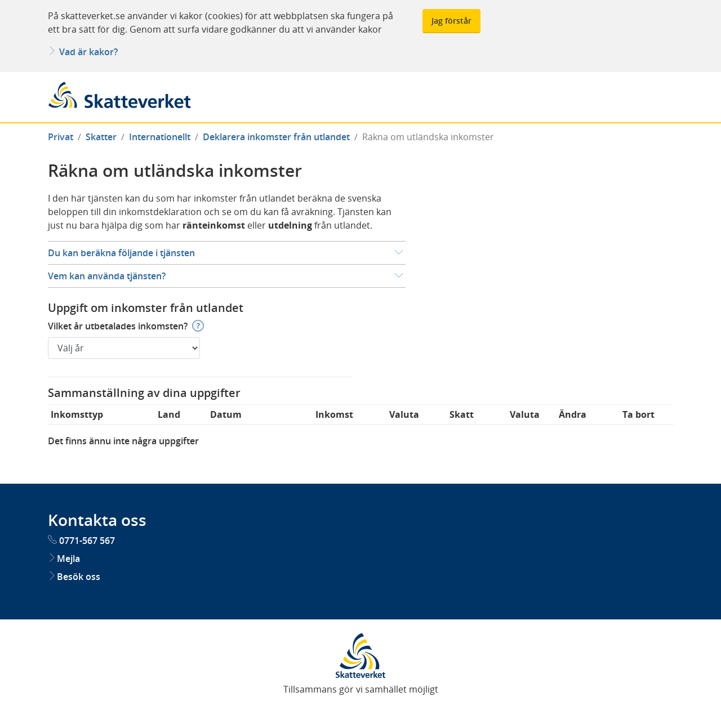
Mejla (64, 558)
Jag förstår (451, 20)
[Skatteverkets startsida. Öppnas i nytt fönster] (360, 655)
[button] (227, 253)
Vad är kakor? (83, 52)
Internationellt (159, 137)
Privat (60, 137)
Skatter (101, 137)
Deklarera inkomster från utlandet (276, 137)
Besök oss (74, 576)
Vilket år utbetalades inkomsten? (118, 325)
